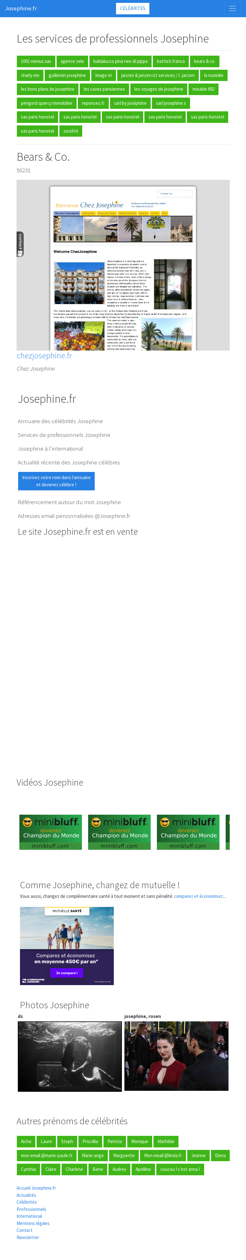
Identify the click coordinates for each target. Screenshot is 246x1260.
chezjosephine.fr (44, 355)
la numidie (213, 75)
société (70, 131)
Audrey (119, 1169)
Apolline (143, 1169)
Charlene (74, 1169)
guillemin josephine (67, 75)
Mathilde (166, 1141)
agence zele (72, 61)
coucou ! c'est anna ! (180, 1169)
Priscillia (90, 1141)
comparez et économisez (198, 896)
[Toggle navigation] (232, 8)
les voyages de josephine (158, 89)
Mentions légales (33, 1223)
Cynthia (28, 1169)
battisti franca (171, 61)
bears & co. (204, 61)
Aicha (26, 1141)
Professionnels (31, 1209)
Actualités (26, 1195)
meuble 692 (203, 89)
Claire (50, 1169)
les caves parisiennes (104, 89)
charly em (30, 75)
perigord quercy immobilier (47, 103)
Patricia (115, 1141)
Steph (67, 1141)
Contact (25, 1230)
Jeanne (198, 1155)
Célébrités (132, 8)
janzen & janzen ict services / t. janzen (158, 75)
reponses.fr (93, 103)
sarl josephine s (171, 103)
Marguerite (124, 1155)
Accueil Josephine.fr (36, 1188)
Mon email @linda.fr (163, 1155)
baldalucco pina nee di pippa (120, 61)
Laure (46, 1141)
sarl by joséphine (130, 103)
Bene (98, 1169)
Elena (220, 1155)
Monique (139, 1141)
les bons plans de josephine (47, 89)
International (29, 1216)
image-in (103, 75)
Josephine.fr (21, 8)
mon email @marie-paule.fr (47, 1155)
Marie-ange (93, 1155)
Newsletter (28, 1237)
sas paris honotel (37, 117)
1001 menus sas (36, 61)
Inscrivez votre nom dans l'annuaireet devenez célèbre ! (56, 481)
